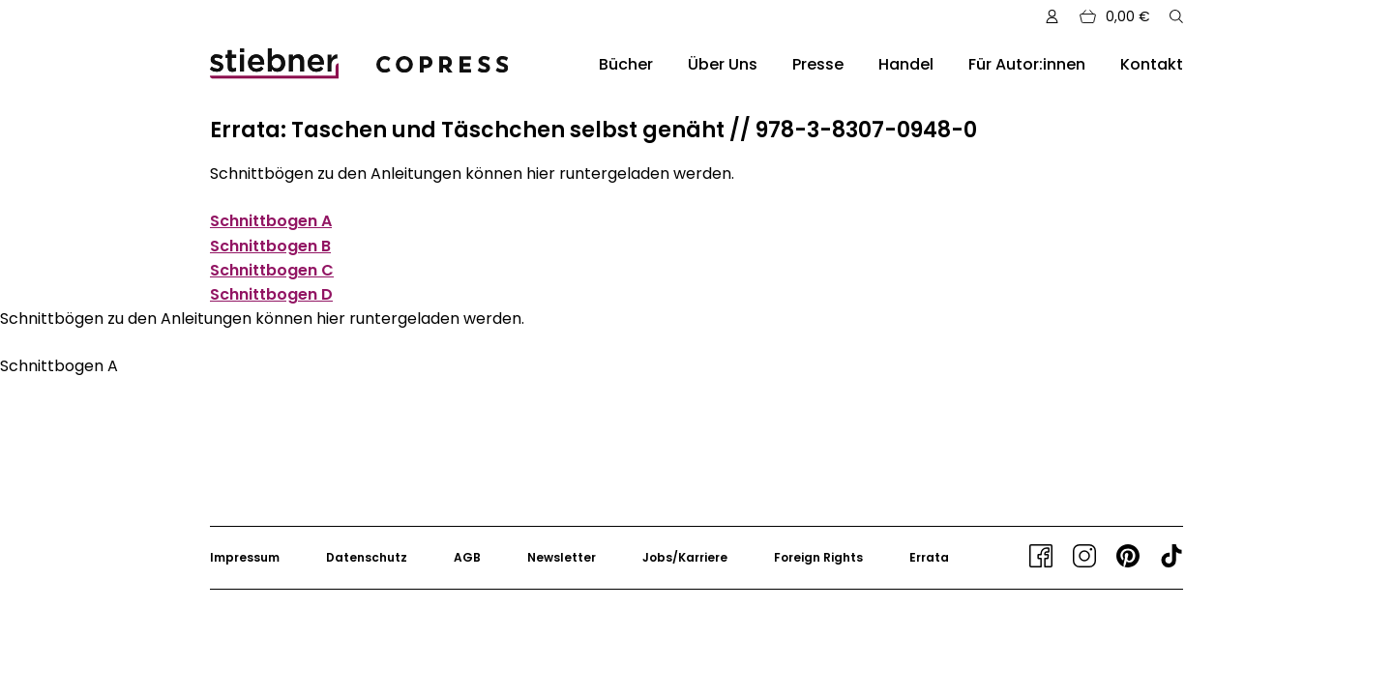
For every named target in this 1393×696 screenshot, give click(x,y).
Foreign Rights (818, 557)
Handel (906, 64)
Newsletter (561, 557)
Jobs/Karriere (684, 557)
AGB (467, 557)
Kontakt (1151, 64)
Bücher (626, 64)
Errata (929, 557)
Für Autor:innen (1026, 64)
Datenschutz (366, 557)
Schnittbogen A (271, 221)
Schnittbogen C (272, 270)
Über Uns (722, 64)
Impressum (245, 557)
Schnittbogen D (271, 294)
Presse (818, 64)
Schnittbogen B (270, 246)
